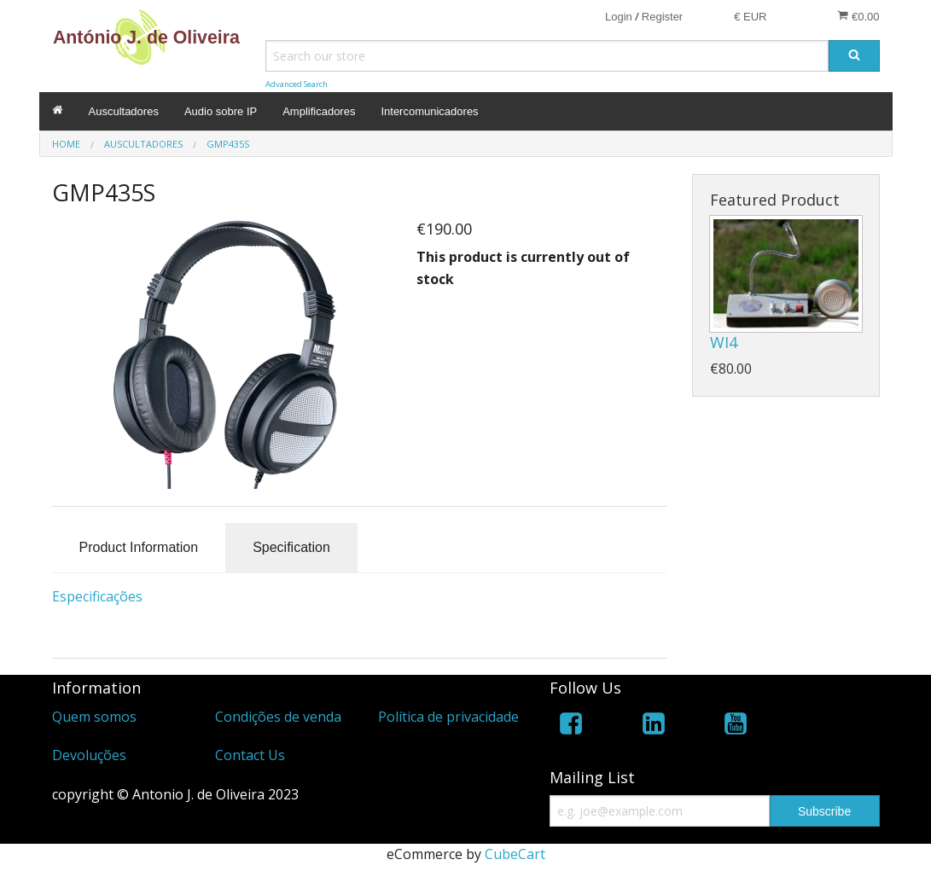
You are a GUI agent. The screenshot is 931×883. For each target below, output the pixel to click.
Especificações (97, 596)
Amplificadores (318, 111)
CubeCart (515, 854)
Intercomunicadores (429, 111)
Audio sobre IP (220, 111)
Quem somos (94, 716)
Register (662, 16)
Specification (291, 547)
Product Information (139, 547)
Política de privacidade (448, 716)
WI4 (723, 342)
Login (618, 16)
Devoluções (89, 755)
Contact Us (250, 755)
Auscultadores (124, 111)
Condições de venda (278, 716)
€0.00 (858, 16)
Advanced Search (296, 84)
